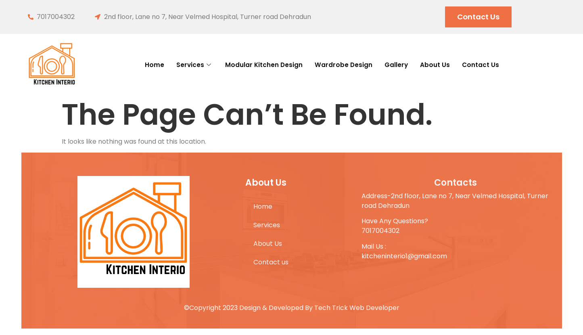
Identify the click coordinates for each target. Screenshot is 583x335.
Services (180, 64)
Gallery (404, 64)
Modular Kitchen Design (256, 64)
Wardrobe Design (346, 64)
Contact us (497, 64)
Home (137, 64)
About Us (447, 64)
